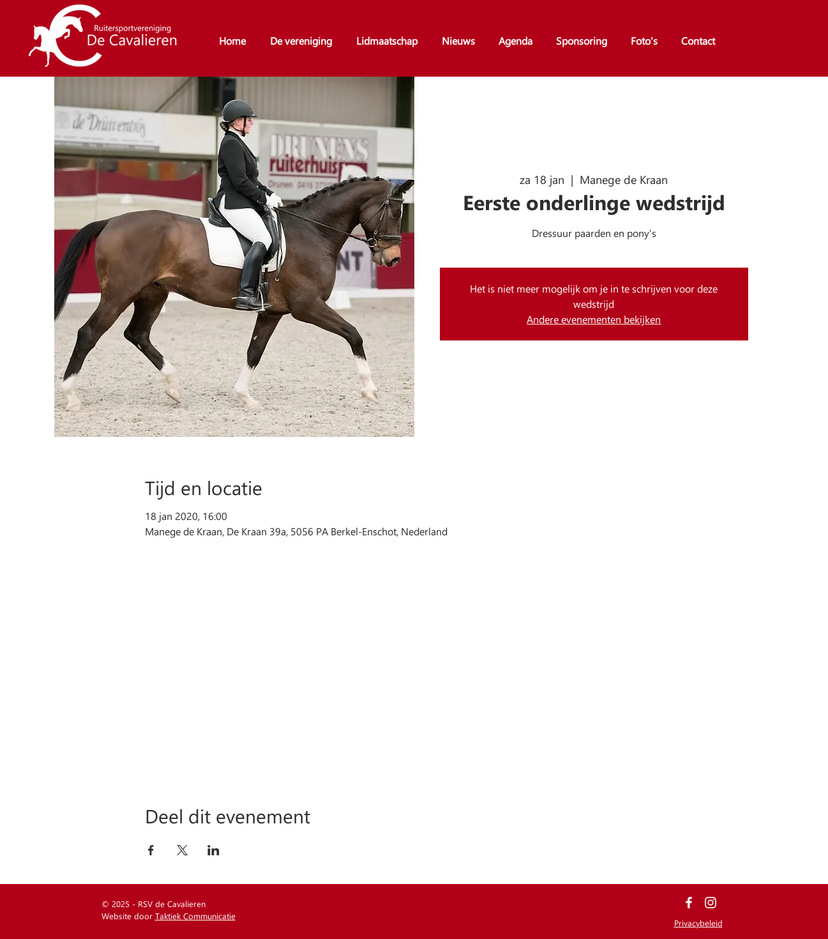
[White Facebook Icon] (688, 902)
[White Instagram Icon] (710, 902)
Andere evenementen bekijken (594, 319)
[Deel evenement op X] (182, 850)
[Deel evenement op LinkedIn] (213, 850)
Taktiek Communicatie (195, 915)
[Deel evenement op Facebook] (151, 850)
